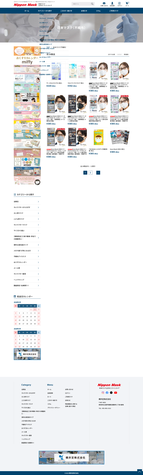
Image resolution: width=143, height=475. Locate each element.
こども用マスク (19, 219)
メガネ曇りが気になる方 (22, 250)
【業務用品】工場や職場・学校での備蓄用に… (25, 237)
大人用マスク (18, 213)
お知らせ (84, 11)
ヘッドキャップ (19, 279)
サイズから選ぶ (19, 230)
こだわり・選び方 (66, 11)
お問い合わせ (69, 389)
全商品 (16, 201)
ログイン (67, 393)
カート (49, 397)
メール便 (17, 268)
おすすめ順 (111, 54)
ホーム (27, 11)
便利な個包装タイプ (21, 245)
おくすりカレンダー (20, 262)
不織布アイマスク (20, 256)
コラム (98, 11)
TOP (48, 47)
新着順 (126, 54)
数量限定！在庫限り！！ (21, 285)
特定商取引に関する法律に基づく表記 (71, 405)
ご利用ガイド (113, 11)
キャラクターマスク (20, 225)
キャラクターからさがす (22, 207)
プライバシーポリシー (53, 408)
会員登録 (50, 393)
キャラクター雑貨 (20, 274)
